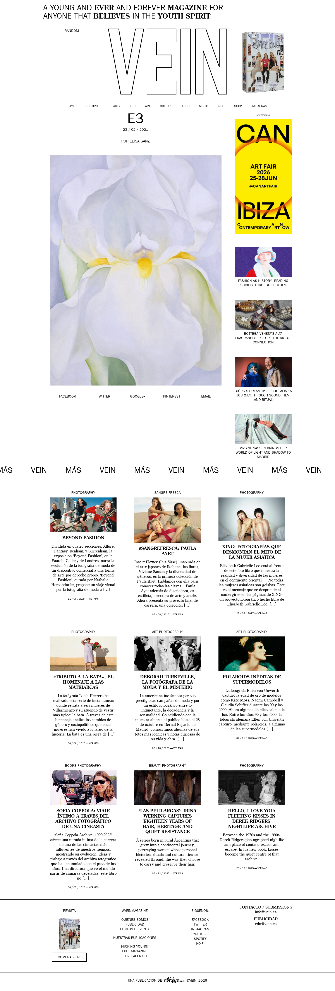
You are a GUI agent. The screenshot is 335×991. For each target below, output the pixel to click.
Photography (83, 493)
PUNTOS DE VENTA (134, 929)
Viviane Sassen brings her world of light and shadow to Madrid (263, 453)
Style (72, 106)
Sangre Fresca (167, 493)
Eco (133, 106)
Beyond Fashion (83, 538)
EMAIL (206, 397)
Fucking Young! (134, 947)
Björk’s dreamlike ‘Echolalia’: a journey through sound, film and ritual (263, 396)
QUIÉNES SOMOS (134, 920)
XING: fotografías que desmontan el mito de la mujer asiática (251, 552)
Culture (166, 106)
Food (185, 106)
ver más (94, 599)
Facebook (200, 920)
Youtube (200, 934)
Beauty (115, 106)
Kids (221, 106)
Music (203, 106)
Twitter (200, 925)
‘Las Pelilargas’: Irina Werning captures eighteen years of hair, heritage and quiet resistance (167, 821)
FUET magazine (134, 951)
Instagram (259, 106)
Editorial (93, 106)
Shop (238, 106)
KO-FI (200, 944)
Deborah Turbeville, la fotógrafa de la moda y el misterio (167, 682)
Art (147, 106)
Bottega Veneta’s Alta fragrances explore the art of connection (263, 338)
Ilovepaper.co (135, 956)
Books (70, 766)
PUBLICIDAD (134, 925)
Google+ (8, 988)
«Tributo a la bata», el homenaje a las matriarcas (83, 682)
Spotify (200, 939)
